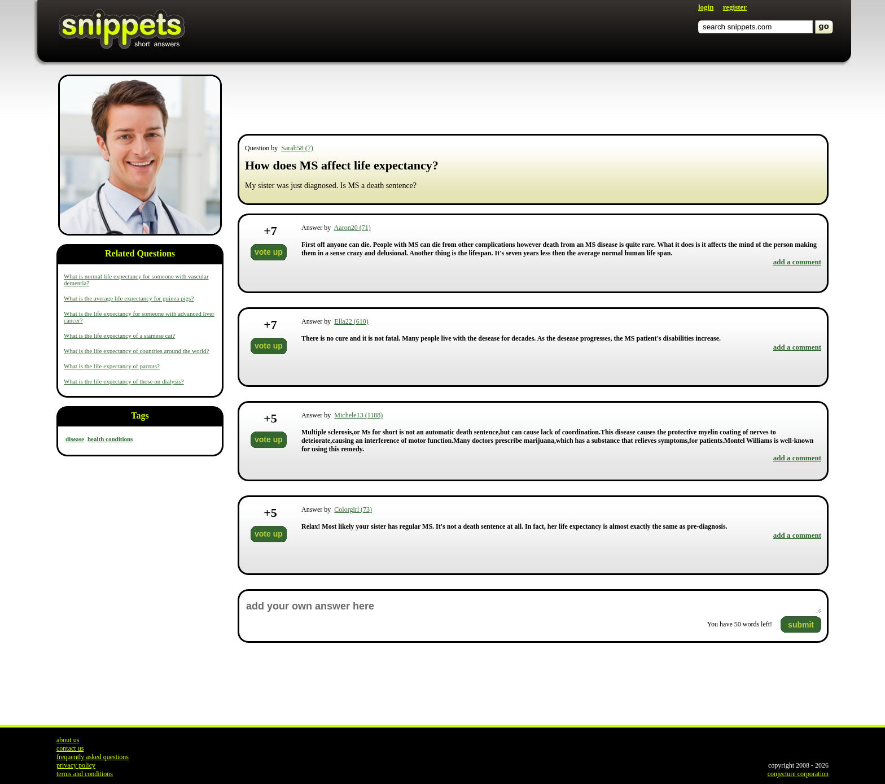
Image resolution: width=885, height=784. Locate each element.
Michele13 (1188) (358, 415)
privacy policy (75, 765)
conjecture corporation (798, 774)
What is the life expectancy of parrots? (112, 366)
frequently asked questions (92, 757)
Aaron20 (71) (352, 228)
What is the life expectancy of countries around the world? (136, 350)
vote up (269, 251)
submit (801, 624)
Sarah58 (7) (297, 148)
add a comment (797, 262)
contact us (70, 748)
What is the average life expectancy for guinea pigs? (129, 298)
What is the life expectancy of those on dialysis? (124, 381)
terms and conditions (84, 774)
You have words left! (739, 624)
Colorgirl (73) (353, 509)
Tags (139, 415)
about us (67, 740)
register (735, 7)
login (705, 7)
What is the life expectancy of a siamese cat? (119, 335)
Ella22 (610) (351, 321)
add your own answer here (533, 606)
